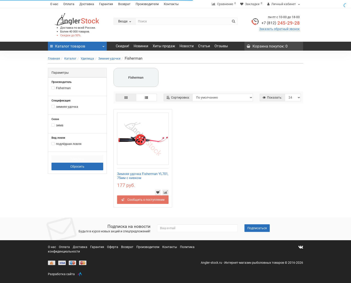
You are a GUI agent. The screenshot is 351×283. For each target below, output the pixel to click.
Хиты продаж (164, 46)
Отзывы (221, 46)
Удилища (87, 58)
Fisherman (135, 77)
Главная (54, 58)
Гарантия (106, 4)
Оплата (68, 4)
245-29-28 (280, 23)
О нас (54, 4)
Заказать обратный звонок (279, 29)
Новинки (141, 46)
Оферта (113, 247)
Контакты (171, 4)
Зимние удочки (109, 58)
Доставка (86, 4)
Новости (187, 46)
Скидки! (122, 46)
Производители (147, 4)
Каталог (70, 58)
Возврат (124, 4)
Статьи (204, 46)
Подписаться (257, 228)
